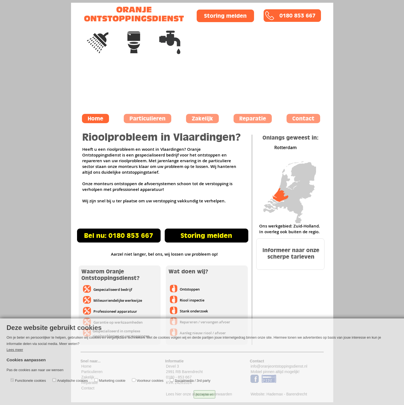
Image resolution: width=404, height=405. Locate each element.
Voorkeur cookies (150, 381)
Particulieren (147, 118)
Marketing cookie (112, 381)
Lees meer (15, 350)
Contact (303, 118)
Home (95, 118)
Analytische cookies (72, 381)
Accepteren (204, 394)
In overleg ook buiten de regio (289, 232)
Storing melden (225, 16)
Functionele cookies (30, 381)
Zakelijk (202, 118)
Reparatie (252, 118)
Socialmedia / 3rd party (192, 381)
